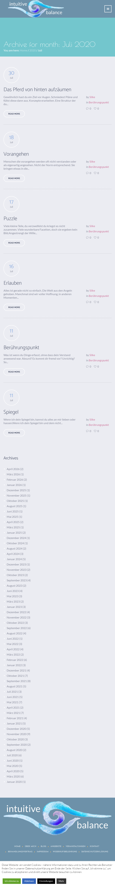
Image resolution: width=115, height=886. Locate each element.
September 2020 (17, 744)
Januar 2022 (14, 665)
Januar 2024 (14, 559)
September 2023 (17, 580)
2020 (32, 50)
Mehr (61, 881)
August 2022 (14, 633)
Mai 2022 (12, 644)
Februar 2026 (15, 479)
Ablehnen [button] (29, 881)
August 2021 (14, 686)
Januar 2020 (14, 781)
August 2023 (14, 585)
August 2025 (14, 506)
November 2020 (16, 734)
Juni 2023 (13, 590)
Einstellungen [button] (46, 881)
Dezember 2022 (16, 612)
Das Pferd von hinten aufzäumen (37, 89)
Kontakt (94, 846)
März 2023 (13, 601)
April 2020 (13, 771)
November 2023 (16, 569)
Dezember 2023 (16, 564)
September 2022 (17, 628)
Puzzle (10, 218)
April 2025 (13, 522)
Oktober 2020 (15, 739)
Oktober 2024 (15, 543)
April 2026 (13, 469)
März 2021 (13, 712)
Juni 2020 (13, 760)
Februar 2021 (15, 718)
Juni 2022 (13, 638)
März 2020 (13, 776)
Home (23, 50)
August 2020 (14, 750)
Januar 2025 (14, 532)
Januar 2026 (14, 484)
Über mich (30, 846)
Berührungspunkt (99, 102)
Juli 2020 (12, 755)
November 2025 (16, 495)
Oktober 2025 (15, 500)
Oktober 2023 (15, 575)
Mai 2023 (12, 596)
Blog (43, 846)
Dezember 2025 (16, 490)
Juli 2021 (12, 691)
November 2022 (16, 617)
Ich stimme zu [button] (12, 881)
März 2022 (13, 654)
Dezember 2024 (16, 537)
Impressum (42, 852)
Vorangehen (16, 154)
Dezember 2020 (16, 728)
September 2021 (17, 681)
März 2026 (13, 474)
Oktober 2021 (15, 675)
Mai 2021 (12, 702)
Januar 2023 (14, 606)
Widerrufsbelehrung (65, 852)
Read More (14, 114)
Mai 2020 (12, 765)
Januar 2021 (14, 723)
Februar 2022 (15, 659)
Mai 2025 (12, 516)
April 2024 (13, 553)
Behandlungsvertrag (20, 852)
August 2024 (14, 548)
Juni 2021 (13, 697)
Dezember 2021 (16, 670)
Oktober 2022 (15, 622)
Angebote (56, 846)
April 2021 (13, 707)
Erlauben (13, 283)
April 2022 (13, 649)
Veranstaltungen (75, 846)
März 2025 (13, 527)
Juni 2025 (13, 511)
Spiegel (11, 412)
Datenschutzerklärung (94, 852)
